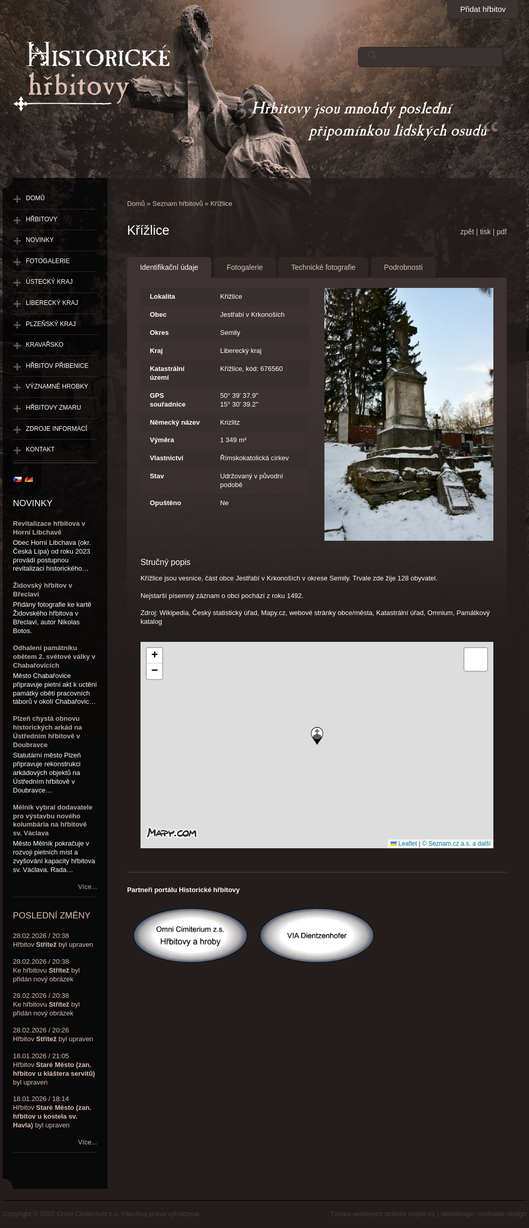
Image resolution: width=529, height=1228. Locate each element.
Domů (136, 203)
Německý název (175, 422)
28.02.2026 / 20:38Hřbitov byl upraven (53, 940)
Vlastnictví (166, 458)
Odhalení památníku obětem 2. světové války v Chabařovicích (54, 656)
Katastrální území (167, 373)
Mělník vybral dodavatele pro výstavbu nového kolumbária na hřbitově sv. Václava (52, 820)
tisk (485, 232)
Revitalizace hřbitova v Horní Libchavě (49, 528)
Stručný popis (166, 562)
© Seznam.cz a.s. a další (456, 843)
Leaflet (404, 843)
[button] (317, 736)
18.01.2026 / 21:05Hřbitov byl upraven (54, 1069)
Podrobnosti (403, 267)
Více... (87, 887)
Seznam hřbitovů (177, 203)
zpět (467, 232)
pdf (501, 232)
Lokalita (162, 296)
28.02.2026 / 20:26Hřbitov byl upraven (53, 1034)
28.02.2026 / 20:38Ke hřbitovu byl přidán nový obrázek (46, 970)
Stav (157, 476)
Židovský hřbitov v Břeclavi (42, 589)
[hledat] (428, 56)
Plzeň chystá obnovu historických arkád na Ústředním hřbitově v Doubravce (47, 732)
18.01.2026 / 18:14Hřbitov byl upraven (52, 1112)
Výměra (162, 440)
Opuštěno (165, 503)
